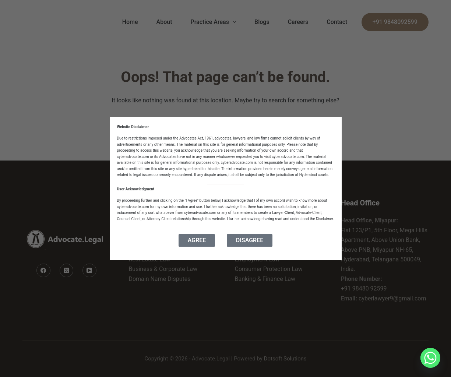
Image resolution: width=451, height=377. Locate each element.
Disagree (249, 240)
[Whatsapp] (430, 358)
